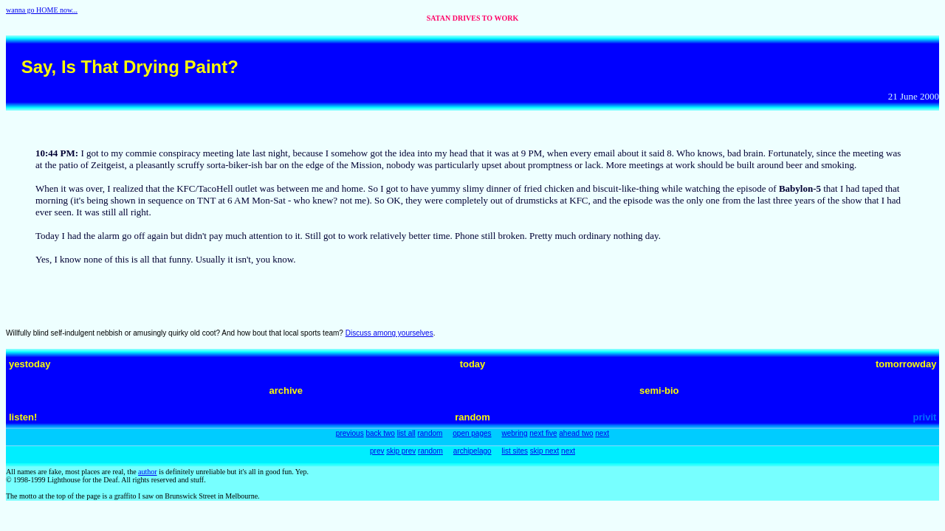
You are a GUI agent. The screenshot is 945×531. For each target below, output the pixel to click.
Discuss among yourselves (389, 333)
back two (379, 433)
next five (543, 433)
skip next (544, 451)
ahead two (576, 433)
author (147, 472)
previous (350, 433)
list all (406, 433)
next (602, 433)
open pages (472, 433)
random (429, 433)
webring (514, 433)
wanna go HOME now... (42, 10)
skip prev (401, 451)
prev (377, 451)
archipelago (472, 451)
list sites (514, 451)
